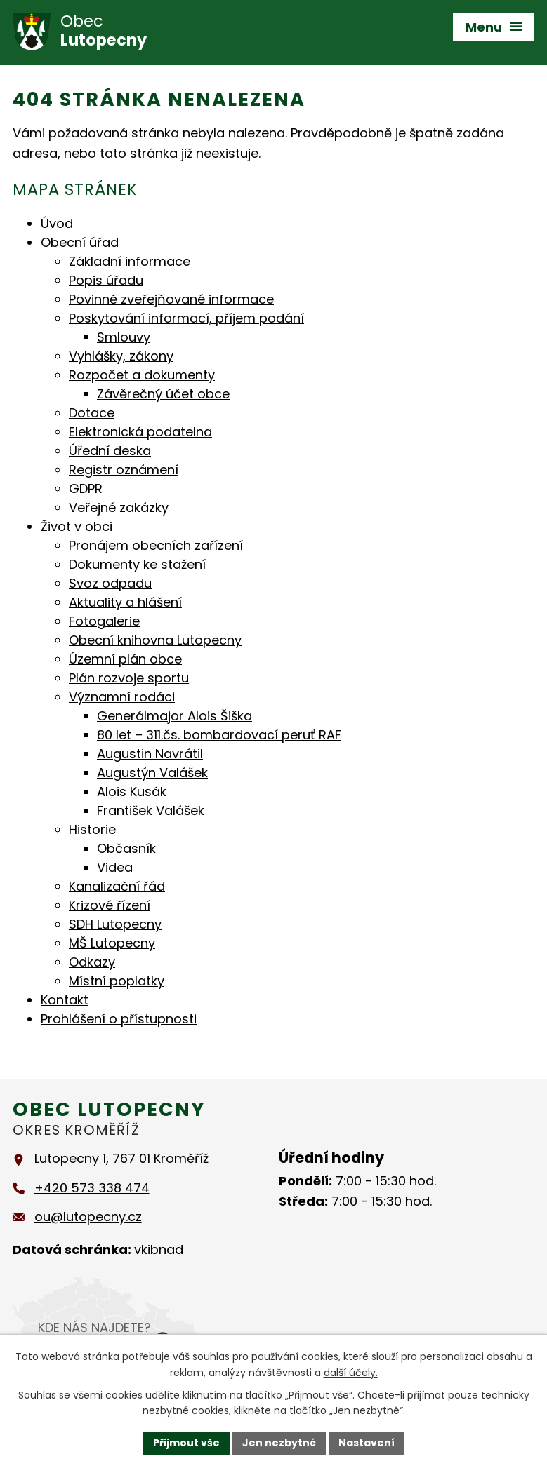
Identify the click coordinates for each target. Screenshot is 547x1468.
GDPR (86, 488)
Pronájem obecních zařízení (156, 545)
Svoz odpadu (110, 583)
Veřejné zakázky (119, 507)
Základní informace (129, 261)
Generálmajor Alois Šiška (174, 716)
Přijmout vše (186, 1443)
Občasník (126, 848)
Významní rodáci (122, 697)
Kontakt (64, 1000)
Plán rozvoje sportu (129, 678)
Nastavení (366, 1443)
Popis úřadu (106, 280)
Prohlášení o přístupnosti (119, 1019)
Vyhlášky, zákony (121, 356)
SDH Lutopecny (115, 924)
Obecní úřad (80, 242)
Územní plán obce (125, 659)
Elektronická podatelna (140, 431)
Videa (115, 867)
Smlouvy (123, 337)
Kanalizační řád (117, 886)
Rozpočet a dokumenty (142, 375)
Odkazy (92, 962)
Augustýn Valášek (152, 772)
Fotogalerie (104, 621)
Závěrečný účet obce (163, 394)
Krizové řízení (109, 905)
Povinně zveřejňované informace (171, 299)
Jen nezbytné (279, 1443)
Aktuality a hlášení (125, 602)
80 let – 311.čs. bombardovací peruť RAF (219, 734)
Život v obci (76, 526)
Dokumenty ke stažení (137, 564)
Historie (92, 829)
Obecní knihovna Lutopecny (155, 640)
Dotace (91, 413)
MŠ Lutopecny (112, 943)
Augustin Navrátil (150, 753)
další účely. (351, 1373)
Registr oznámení (123, 469)
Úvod (57, 223)
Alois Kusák (131, 791)
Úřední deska (110, 450)
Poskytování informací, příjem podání (186, 318)
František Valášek (150, 810)
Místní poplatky (116, 981)
